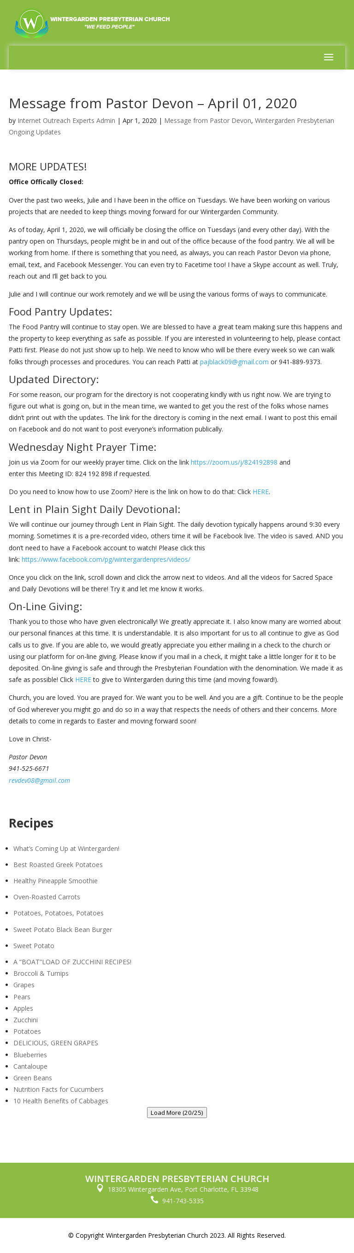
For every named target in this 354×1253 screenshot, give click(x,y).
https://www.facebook (55, 559)
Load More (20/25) (177, 1112)
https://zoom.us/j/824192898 (234, 462)
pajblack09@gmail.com (234, 361)
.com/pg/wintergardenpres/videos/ (139, 559)
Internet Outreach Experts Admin (66, 120)
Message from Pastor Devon (207, 120)
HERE (261, 491)
